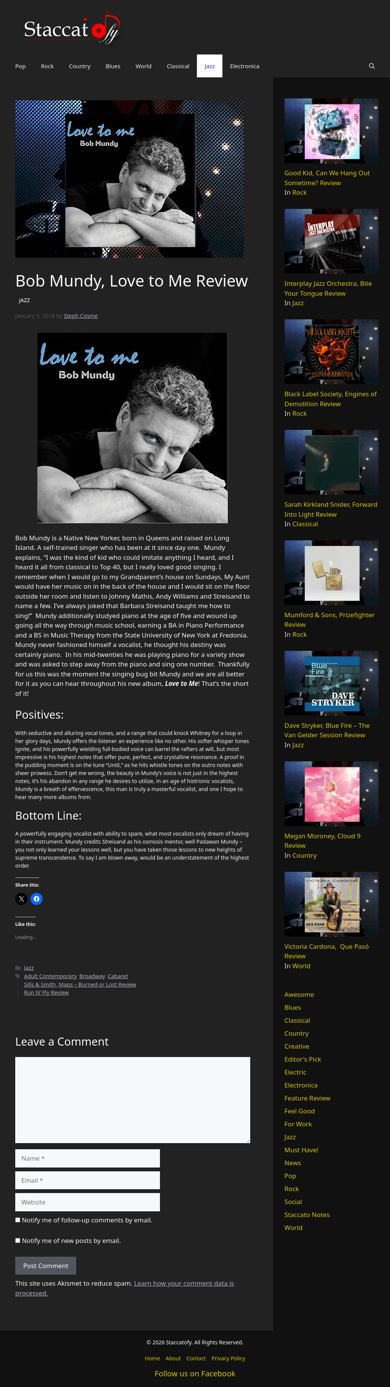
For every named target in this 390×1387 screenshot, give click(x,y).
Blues (112, 66)
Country (79, 66)
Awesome (299, 994)
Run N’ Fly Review (46, 992)
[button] (371, 65)
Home (152, 1358)
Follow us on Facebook (195, 1373)
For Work (298, 1124)
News (293, 1162)
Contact (196, 1358)
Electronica (244, 66)
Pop (20, 66)
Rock (47, 66)
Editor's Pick (303, 1059)
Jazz (210, 66)
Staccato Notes (307, 1214)
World (144, 66)
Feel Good (300, 1111)
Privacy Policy (228, 1358)
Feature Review (308, 1098)
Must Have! (302, 1149)
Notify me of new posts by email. (71, 1240)
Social (293, 1201)
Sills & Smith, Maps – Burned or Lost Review (80, 984)
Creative (297, 1046)
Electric (295, 1072)
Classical (178, 66)
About (173, 1358)
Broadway (92, 976)
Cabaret (118, 976)
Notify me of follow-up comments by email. (87, 1220)
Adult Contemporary (50, 976)
